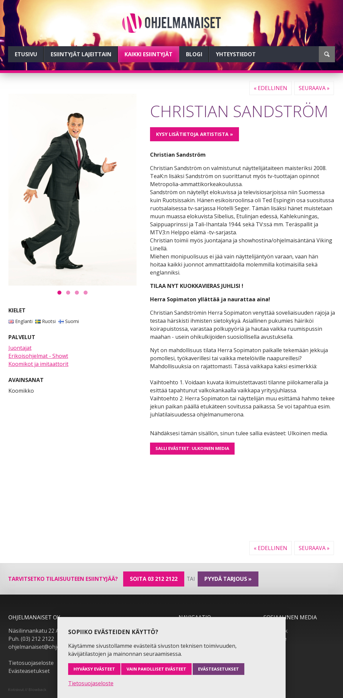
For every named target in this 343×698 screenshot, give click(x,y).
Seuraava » (314, 88)
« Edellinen (270, 88)
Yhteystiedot (236, 54)
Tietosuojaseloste (31, 663)
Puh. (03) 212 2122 (31, 638)
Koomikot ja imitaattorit (38, 364)
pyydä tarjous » (228, 579)
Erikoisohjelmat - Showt (38, 356)
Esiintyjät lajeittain (81, 54)
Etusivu (26, 54)
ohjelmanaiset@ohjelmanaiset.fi (48, 646)
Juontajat (20, 348)
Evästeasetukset (29, 671)
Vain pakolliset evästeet (156, 669)
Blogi (194, 54)
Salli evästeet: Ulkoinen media (192, 448)
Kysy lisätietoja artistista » (194, 134)
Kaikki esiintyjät (149, 54)
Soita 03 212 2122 (154, 579)
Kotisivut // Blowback (27, 689)
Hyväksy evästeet (94, 669)
